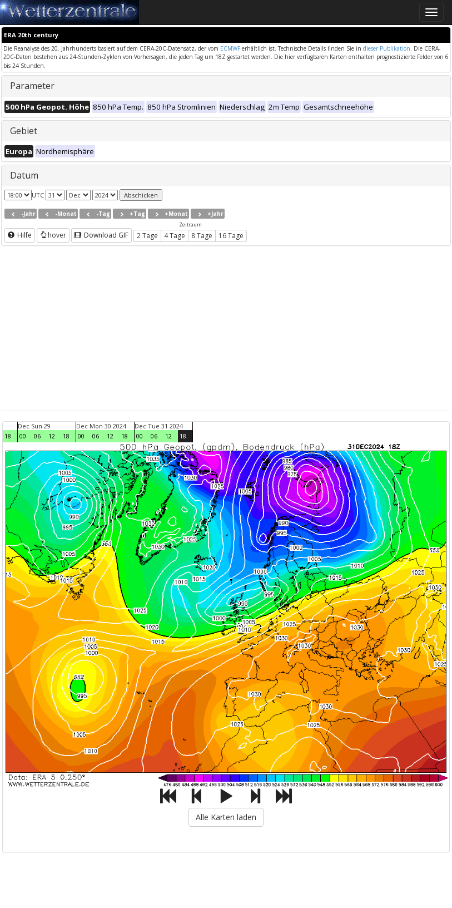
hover (53, 235)
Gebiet (23, 131)
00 (22, 436)
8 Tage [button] (201, 235)
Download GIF (101, 235)
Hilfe (20, 235)
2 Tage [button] (147, 235)
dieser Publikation (386, 48)
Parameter (32, 86)
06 (37, 436)
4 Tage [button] (174, 235)
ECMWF (230, 48)
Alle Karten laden (226, 817)
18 (7, 436)
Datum (24, 175)
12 (51, 436)
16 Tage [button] (231, 235)
